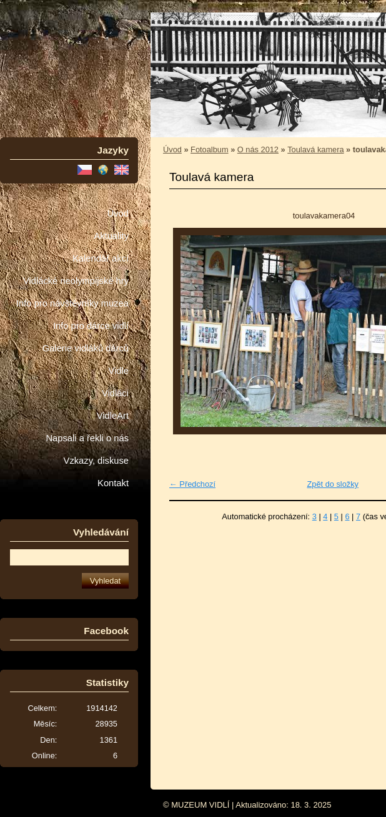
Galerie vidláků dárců (85, 348)
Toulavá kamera (315, 149)
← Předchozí (192, 484)
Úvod (118, 213)
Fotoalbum (209, 149)
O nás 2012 (258, 149)
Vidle (119, 371)
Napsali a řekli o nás (87, 438)
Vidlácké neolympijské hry (76, 281)
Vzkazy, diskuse (96, 461)
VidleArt (113, 416)
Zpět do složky (333, 484)
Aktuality (111, 236)
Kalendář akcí (100, 258)
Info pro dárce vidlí (91, 326)
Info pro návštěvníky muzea (72, 303)
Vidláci (115, 393)
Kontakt (113, 483)
